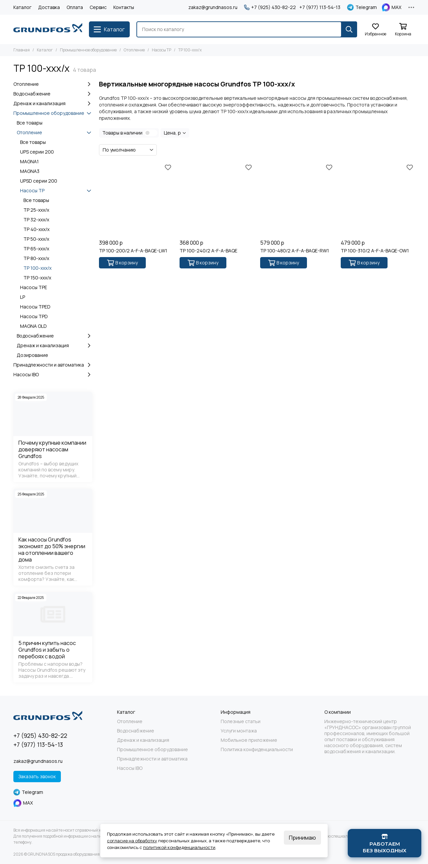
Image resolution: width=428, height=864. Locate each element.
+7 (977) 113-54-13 (319, 7)
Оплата (75, 7)
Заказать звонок (37, 776)
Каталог (22, 7)
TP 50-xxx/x (36, 239)
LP (22, 297)
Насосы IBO (52, 374)
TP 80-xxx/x (36, 258)
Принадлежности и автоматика (52, 365)
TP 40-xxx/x (36, 229)
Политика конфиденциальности (257, 749)
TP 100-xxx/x (37, 268)
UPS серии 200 (37, 152)
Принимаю (302, 837)
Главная (21, 50)
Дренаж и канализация (52, 103)
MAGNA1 (29, 161)
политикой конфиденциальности (179, 847)
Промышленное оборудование (88, 50)
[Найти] (349, 29)
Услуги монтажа (239, 731)
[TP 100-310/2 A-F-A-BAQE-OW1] (378, 199)
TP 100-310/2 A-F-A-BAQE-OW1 (375, 251)
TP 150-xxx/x (37, 277)
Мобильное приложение (249, 740)
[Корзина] (403, 30)
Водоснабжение (52, 93)
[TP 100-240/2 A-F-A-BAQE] (216, 199)
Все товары (29, 123)
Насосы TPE (33, 287)
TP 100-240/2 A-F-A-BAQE (208, 251)
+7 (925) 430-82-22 (270, 7)
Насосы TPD (34, 316)
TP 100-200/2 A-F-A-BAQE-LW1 (133, 251)
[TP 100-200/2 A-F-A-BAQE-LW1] (136, 199)
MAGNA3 (29, 171)
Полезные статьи (240, 721)
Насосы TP (161, 50)
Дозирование (32, 355)
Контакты (123, 7)
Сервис (98, 7)
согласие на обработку (132, 841)
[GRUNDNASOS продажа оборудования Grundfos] (47, 29)
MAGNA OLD (33, 326)
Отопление (134, 50)
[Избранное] (375, 30)
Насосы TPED (35, 306)
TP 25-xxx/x (36, 210)
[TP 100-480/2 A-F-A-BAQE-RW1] (297, 199)
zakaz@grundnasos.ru (212, 7)
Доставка (49, 7)
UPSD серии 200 (38, 181)
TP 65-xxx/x (36, 248)
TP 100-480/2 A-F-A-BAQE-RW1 (294, 251)
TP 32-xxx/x (36, 219)
